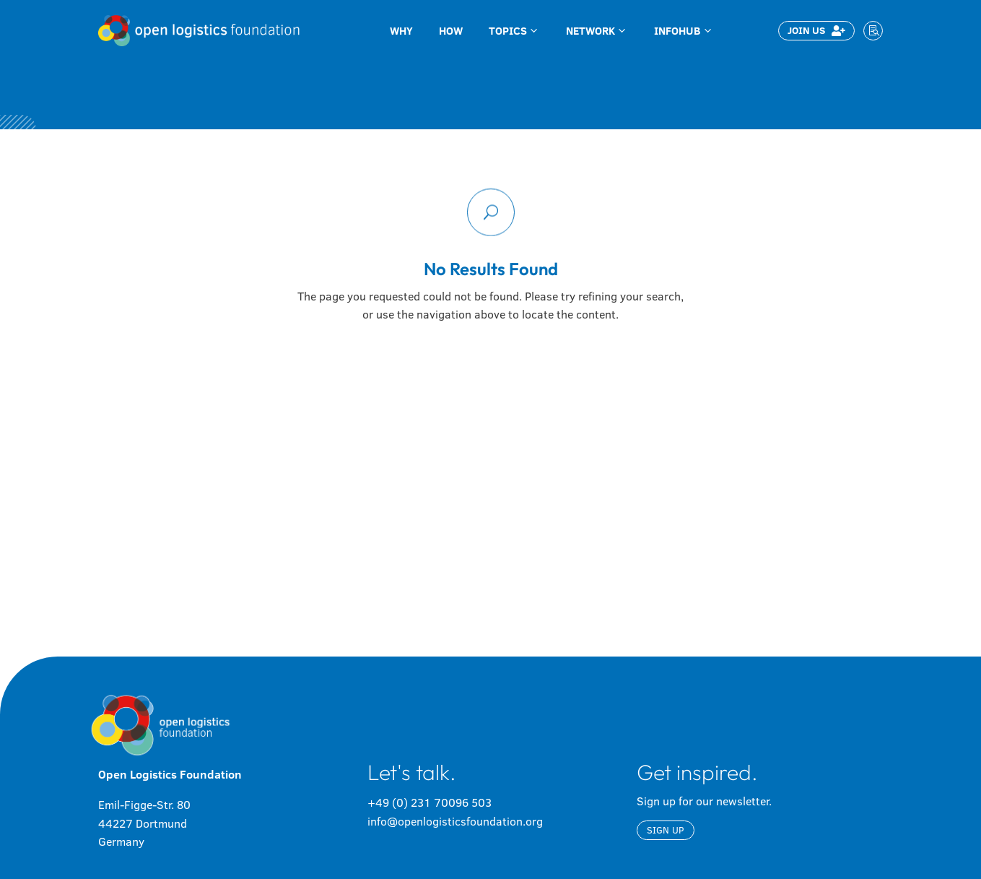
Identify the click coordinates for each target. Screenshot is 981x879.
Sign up (665, 829)
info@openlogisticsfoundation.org (455, 821)
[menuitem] (401, 30)
